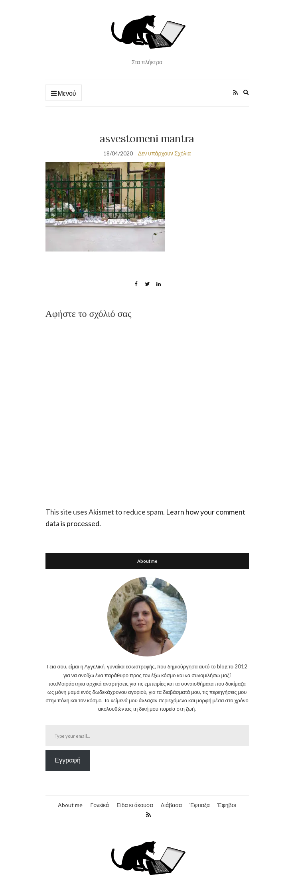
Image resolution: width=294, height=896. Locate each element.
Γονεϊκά (99, 805)
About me (70, 805)
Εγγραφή (68, 760)
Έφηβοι (226, 805)
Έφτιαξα (199, 805)
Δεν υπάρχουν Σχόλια (164, 153)
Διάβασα (171, 805)
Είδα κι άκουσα (134, 805)
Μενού (63, 93)
